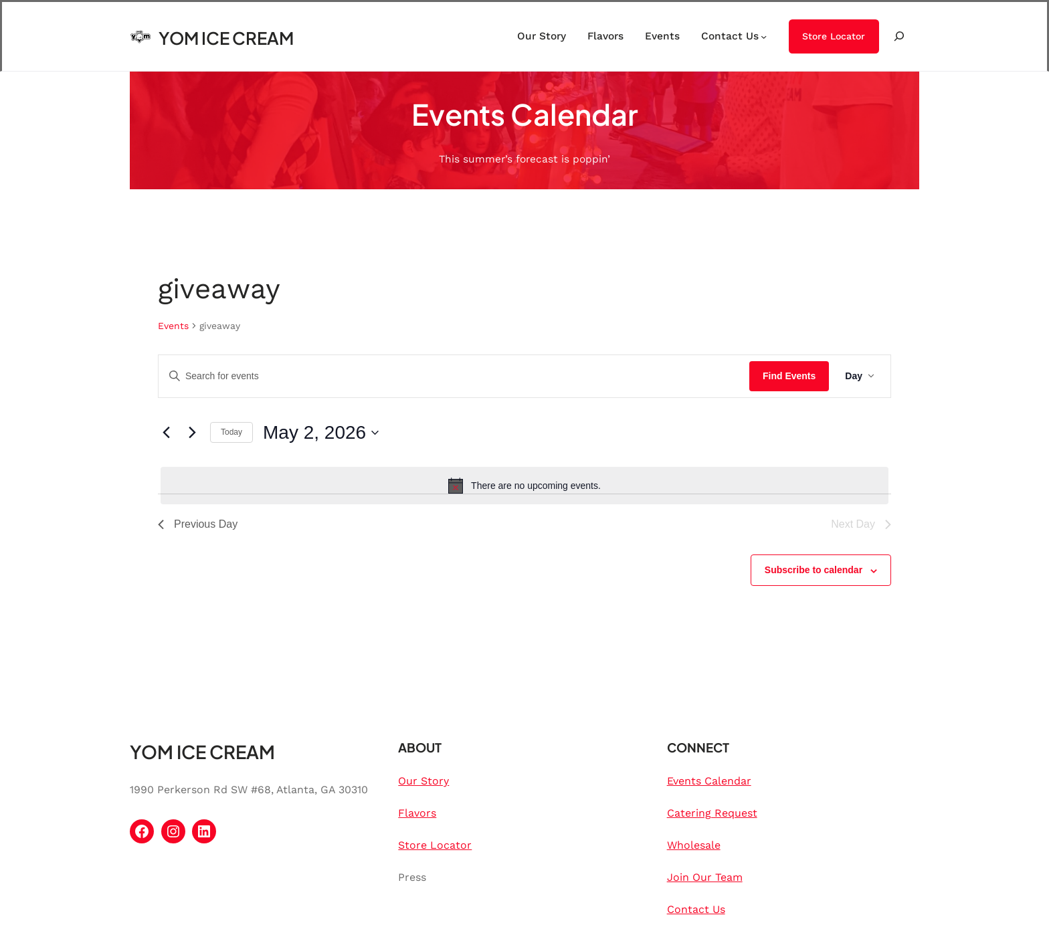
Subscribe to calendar (813, 569)
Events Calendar (709, 781)
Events (173, 325)
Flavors (417, 813)
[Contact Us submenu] (764, 36)
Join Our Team (705, 877)
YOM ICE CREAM (226, 38)
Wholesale (694, 845)
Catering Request (712, 813)
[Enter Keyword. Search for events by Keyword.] (454, 376)
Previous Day (197, 524)
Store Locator (833, 36)
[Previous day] (166, 433)
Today (231, 432)
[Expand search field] (899, 36)
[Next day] (192, 433)
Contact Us (696, 909)
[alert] (524, 485)
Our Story (423, 781)
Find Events (789, 376)
